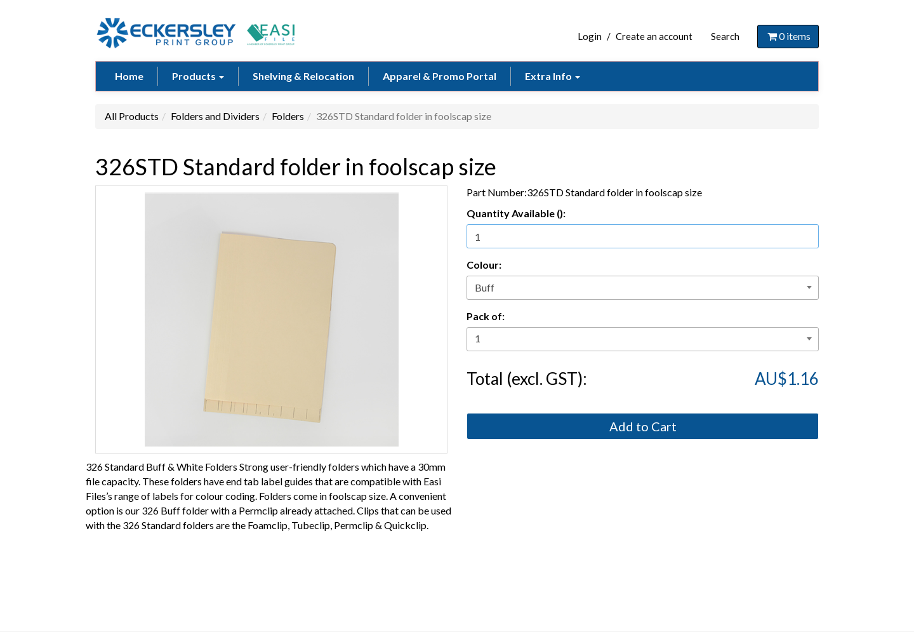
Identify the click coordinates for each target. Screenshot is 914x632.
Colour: (484, 265)
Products (198, 76)
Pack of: (486, 316)
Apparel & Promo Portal (439, 76)
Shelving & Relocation (303, 76)
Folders (288, 116)
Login (590, 36)
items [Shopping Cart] (788, 36)
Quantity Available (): (516, 213)
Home (129, 76)
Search (725, 36)
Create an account (654, 36)
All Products (132, 116)
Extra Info (552, 76)
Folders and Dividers (215, 116)
